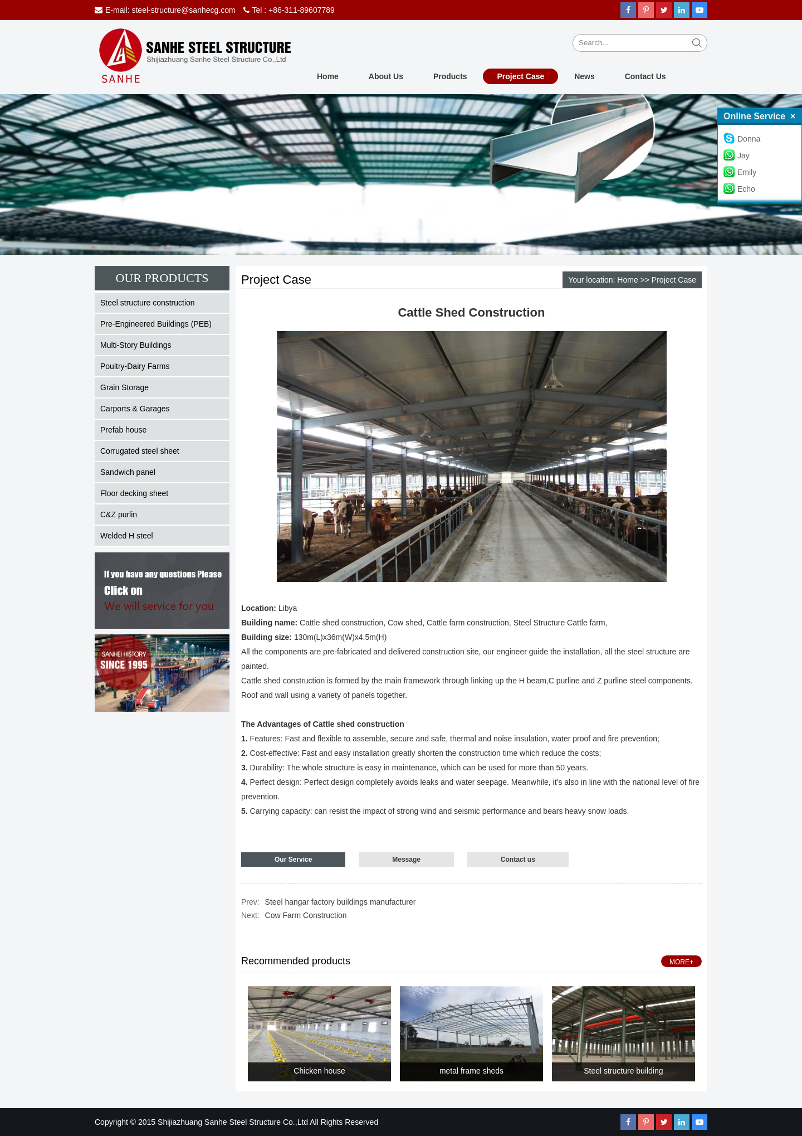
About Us (386, 76)
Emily (739, 172)
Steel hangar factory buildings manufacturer (340, 901)
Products (450, 76)
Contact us (518, 859)
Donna (741, 138)
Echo (739, 189)
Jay (736, 155)
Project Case (520, 76)
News (584, 76)
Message (406, 859)
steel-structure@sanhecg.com (183, 10)
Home (328, 76)
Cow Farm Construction (306, 915)
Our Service (293, 859)
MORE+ (681, 962)
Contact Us (645, 76)
